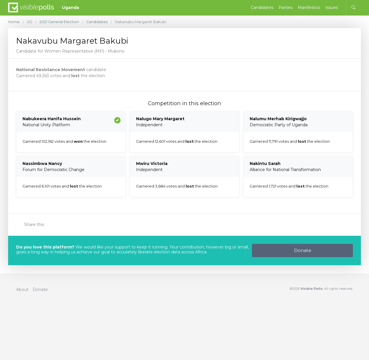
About (22, 289)
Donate (302, 250)
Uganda (70, 7)
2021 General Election (60, 22)
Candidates (97, 22)
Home (14, 22)
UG (30, 22)
